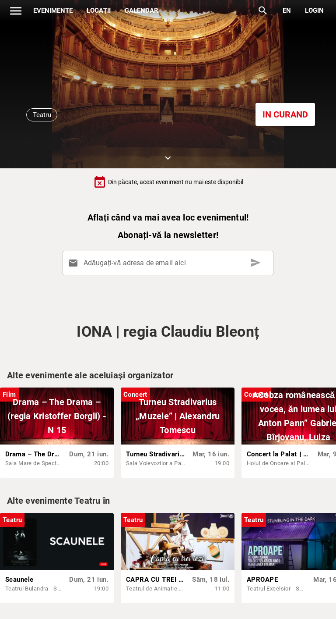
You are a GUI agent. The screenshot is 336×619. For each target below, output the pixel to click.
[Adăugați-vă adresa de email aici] (170, 263)
